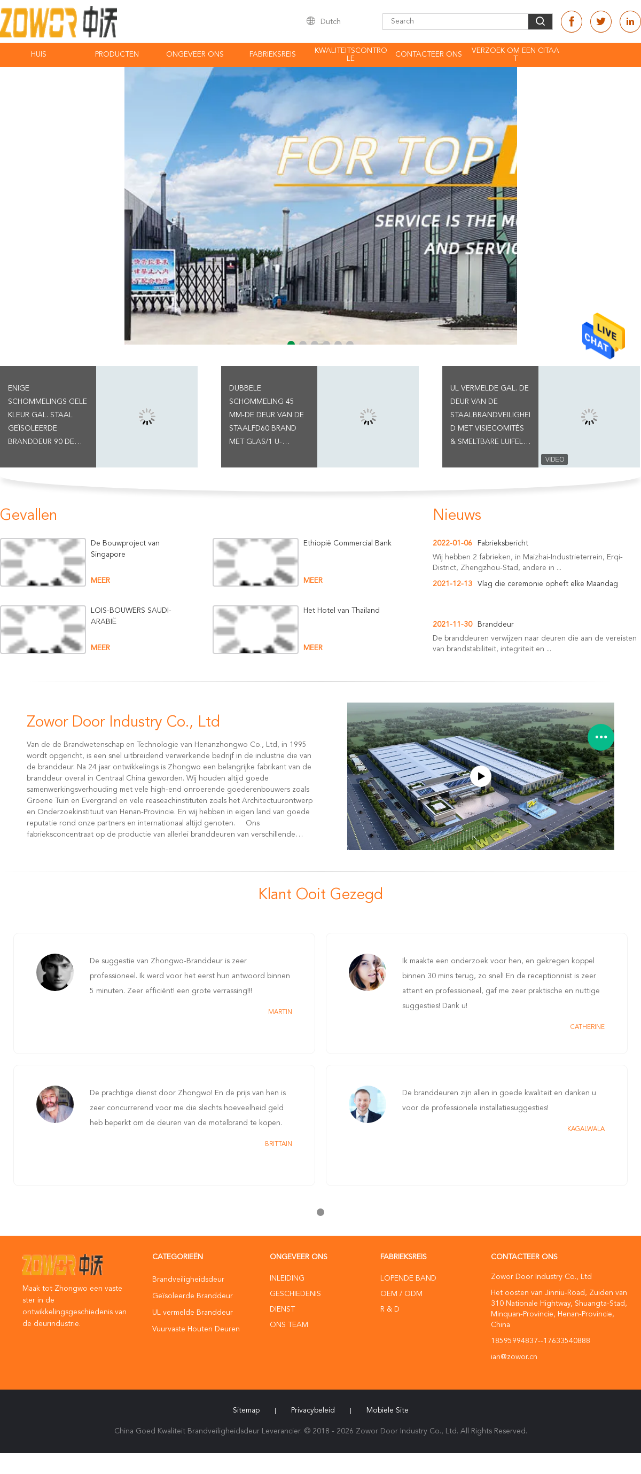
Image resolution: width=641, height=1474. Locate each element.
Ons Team (289, 1325)
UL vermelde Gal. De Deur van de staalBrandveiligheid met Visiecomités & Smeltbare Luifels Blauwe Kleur (490, 417)
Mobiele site (387, 1410)
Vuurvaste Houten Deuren (196, 1329)
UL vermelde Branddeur (192, 1312)
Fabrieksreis (272, 54)
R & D (390, 1309)
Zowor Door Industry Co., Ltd (123, 722)
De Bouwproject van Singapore (125, 549)
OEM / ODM (401, 1294)
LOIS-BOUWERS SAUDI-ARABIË (131, 616)
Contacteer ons (428, 54)
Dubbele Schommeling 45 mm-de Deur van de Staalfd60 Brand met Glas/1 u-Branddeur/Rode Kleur (266, 417)
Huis (38, 54)
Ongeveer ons (195, 54)
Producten (117, 54)
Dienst (282, 1309)
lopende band (408, 1278)
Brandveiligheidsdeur (188, 1279)
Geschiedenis (295, 1294)
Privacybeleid (313, 1410)
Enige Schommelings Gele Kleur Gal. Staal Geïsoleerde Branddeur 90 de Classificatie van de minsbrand (47, 417)
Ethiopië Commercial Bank (347, 543)
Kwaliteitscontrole (351, 55)
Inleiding (287, 1278)
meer (100, 580)
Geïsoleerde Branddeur (192, 1296)
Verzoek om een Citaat (515, 55)
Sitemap (246, 1410)
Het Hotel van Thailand (341, 610)
